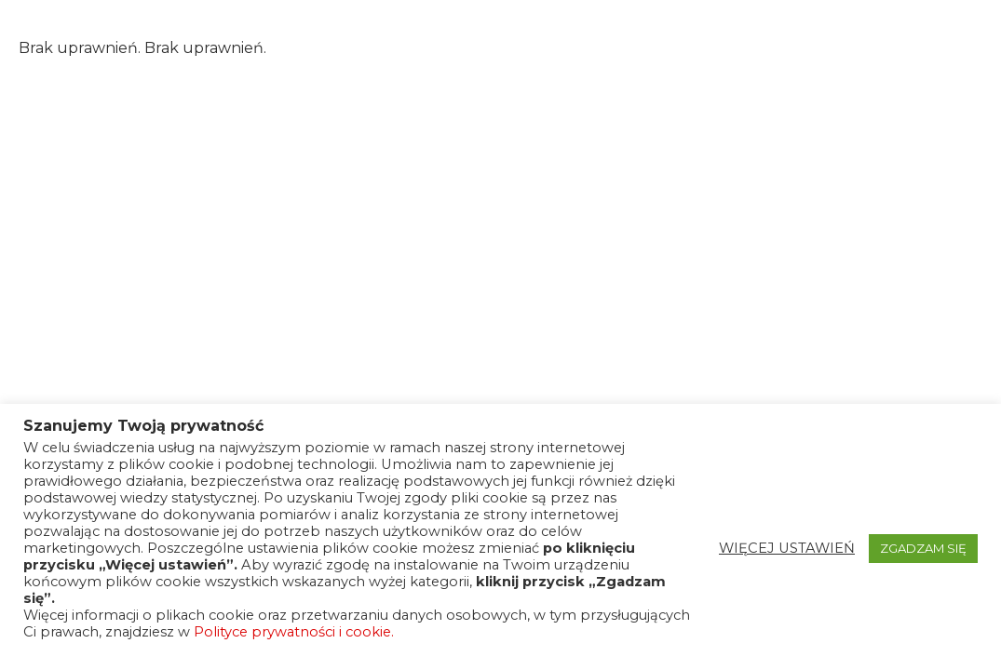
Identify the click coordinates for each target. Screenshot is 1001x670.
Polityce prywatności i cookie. (294, 631)
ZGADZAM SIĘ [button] (923, 548)
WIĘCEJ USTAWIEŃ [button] (787, 548)
